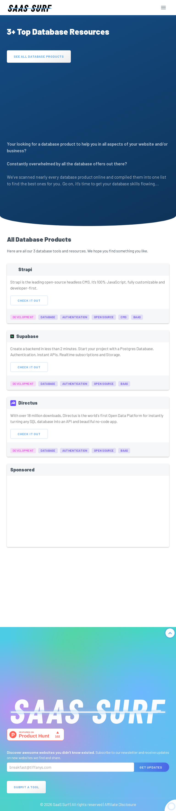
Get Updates (151, 767)
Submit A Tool (26, 787)
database (48, 321)
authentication (74, 321)
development (23, 321)
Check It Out (29, 304)
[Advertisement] (88, 99)
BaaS (137, 321)
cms (123, 321)
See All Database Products (39, 56)
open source (104, 321)
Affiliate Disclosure (120, 804)
